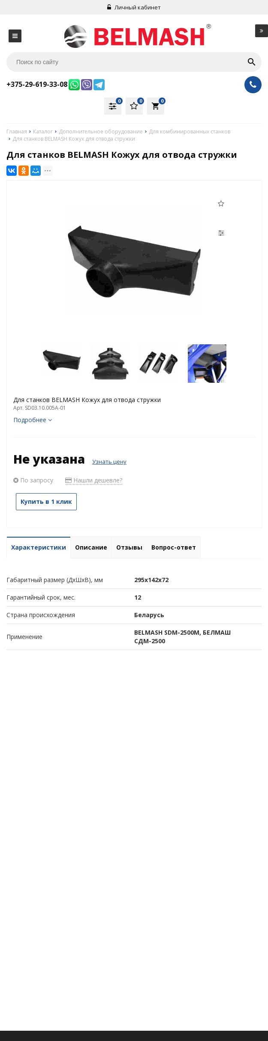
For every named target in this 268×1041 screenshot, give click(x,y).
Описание (91, 547)
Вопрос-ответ (173, 547)
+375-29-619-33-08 (36, 84)
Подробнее (32, 420)
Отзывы (129, 547)
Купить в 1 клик (46, 501)
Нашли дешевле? (93, 480)
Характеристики (38, 547)
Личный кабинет (134, 7)
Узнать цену (109, 461)
